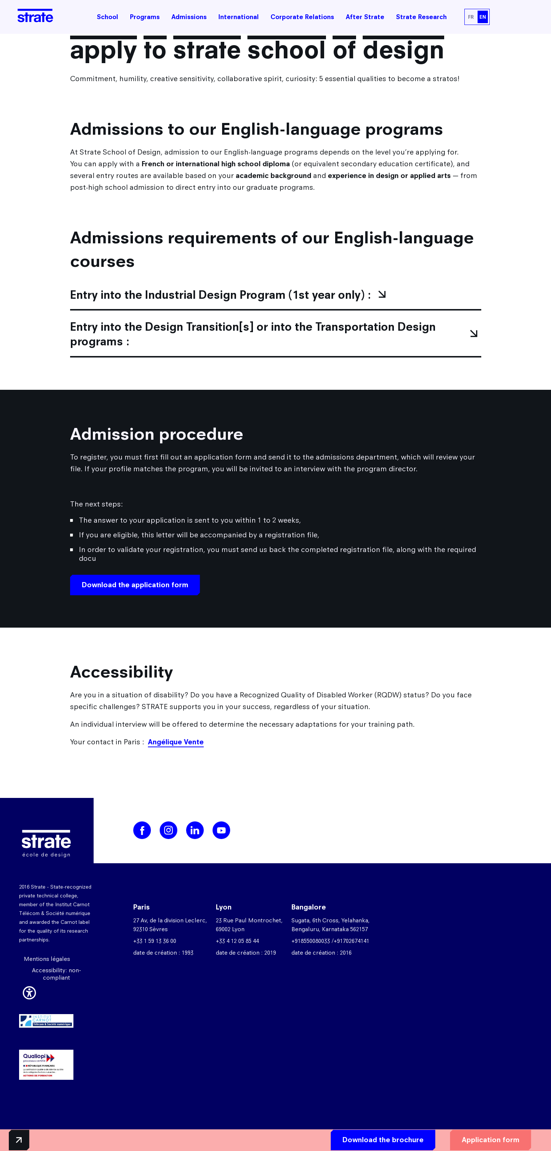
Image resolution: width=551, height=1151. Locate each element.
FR (471, 17)
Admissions (189, 17)
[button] (29, 995)
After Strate (365, 17)
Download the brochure (355, 1138)
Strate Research (421, 17)
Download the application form (135, 588)
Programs (145, 17)
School (107, 17)
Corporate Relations (302, 17)
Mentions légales (47, 962)
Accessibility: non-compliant (56, 977)
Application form (463, 1138)
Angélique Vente (176, 745)
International (238, 17)
